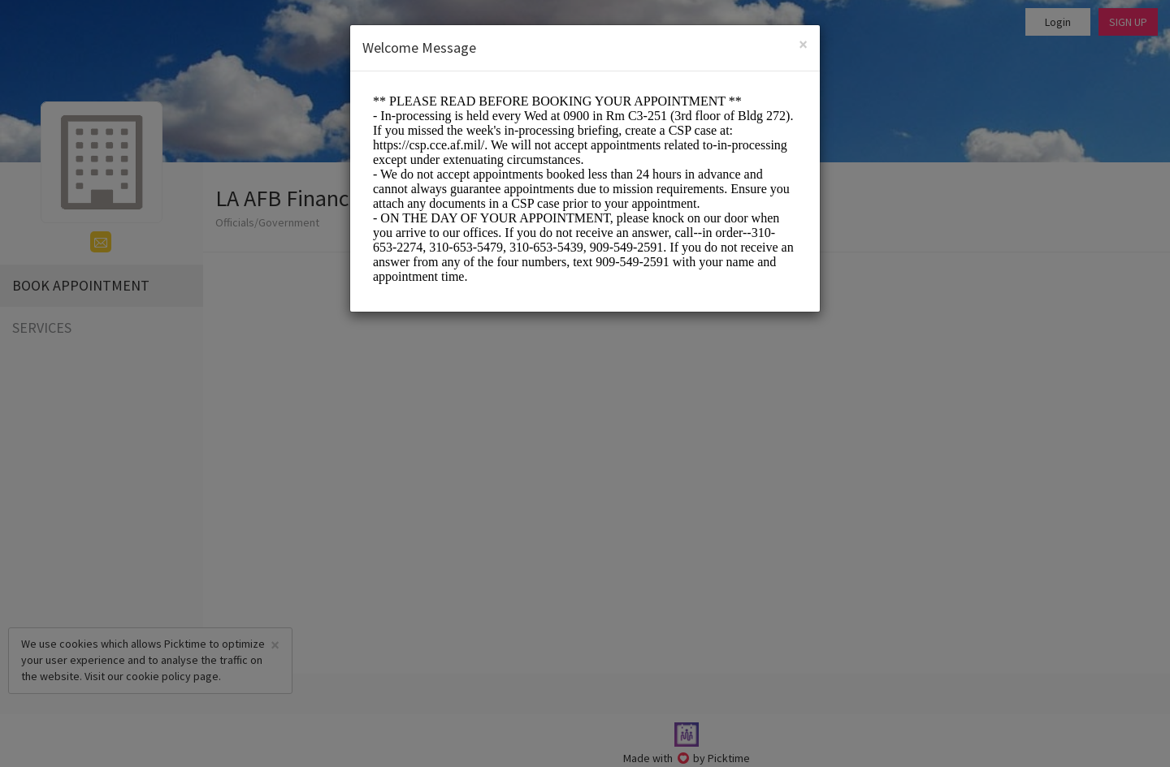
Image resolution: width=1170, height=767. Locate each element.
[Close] (803, 44)
